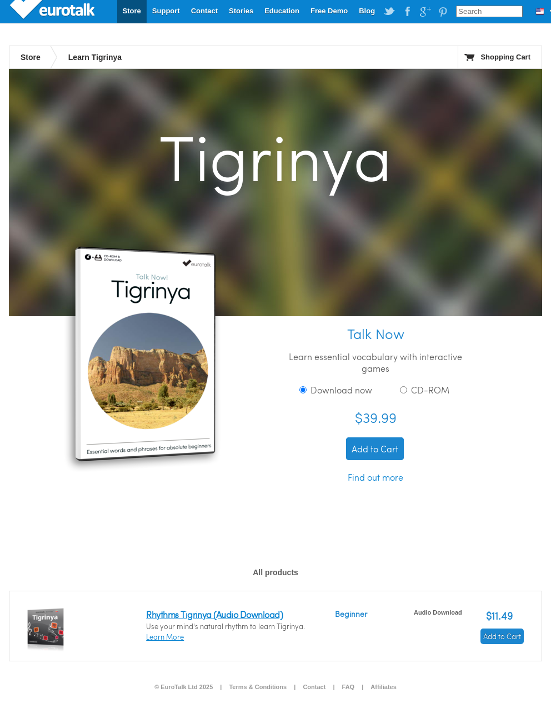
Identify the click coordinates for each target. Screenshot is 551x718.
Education (281, 11)
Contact (204, 11)
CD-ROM (424, 390)
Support (166, 11)
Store (132, 11)
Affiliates (383, 687)
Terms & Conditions (258, 687)
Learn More (165, 637)
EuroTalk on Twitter (389, 11)
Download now (335, 390)
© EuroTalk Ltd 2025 (183, 687)
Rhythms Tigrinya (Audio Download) (214, 614)
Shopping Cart (505, 57)
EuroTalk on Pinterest (443, 11)
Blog (367, 11)
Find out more (375, 477)
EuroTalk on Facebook (407, 11)
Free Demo (329, 11)
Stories (241, 11)
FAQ (348, 687)
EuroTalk (53, 11)
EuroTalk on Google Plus (425, 11)
